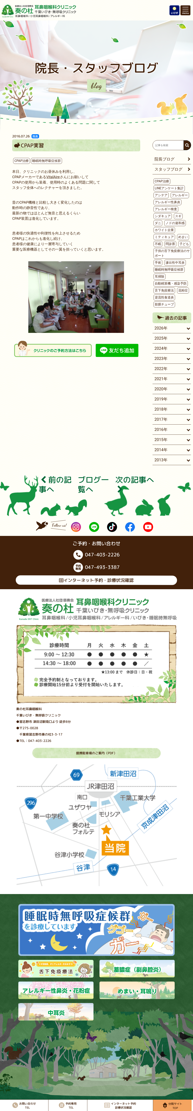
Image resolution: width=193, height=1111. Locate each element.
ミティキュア (164, 237)
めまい (183, 237)
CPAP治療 (21, 161)
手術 (158, 262)
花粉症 (183, 290)
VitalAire (53, 177)
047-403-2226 (96, 554)
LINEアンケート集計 (169, 188)
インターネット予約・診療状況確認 (96, 580)
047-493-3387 (96, 567)
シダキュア (163, 216)
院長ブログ (164, 159)
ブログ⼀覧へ (93, 484)
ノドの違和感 (175, 223)
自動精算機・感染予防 (171, 283)
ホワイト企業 (164, 230)
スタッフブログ (168, 169)
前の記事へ (55, 484)
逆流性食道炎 (164, 297)
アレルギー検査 (166, 209)
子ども (184, 244)
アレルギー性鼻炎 (167, 202)
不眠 (158, 244)
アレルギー (180, 195)
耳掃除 (159, 276)
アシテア (161, 195)
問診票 (170, 244)
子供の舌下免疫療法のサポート (172, 253)
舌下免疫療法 (164, 290)
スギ (178, 216)
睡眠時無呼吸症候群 (46, 161)
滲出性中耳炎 (175, 262)
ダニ (158, 223)
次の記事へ (134, 484)
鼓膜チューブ (164, 304)
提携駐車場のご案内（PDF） (96, 753)
